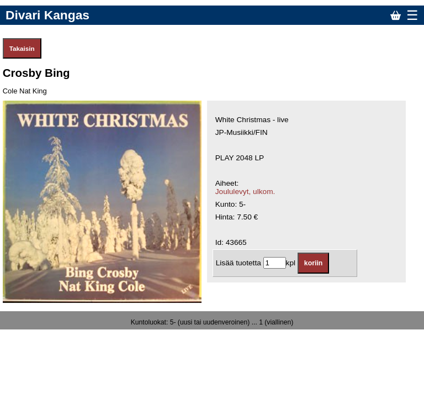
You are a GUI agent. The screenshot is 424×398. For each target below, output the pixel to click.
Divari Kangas (47, 15)
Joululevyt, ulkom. (245, 191)
